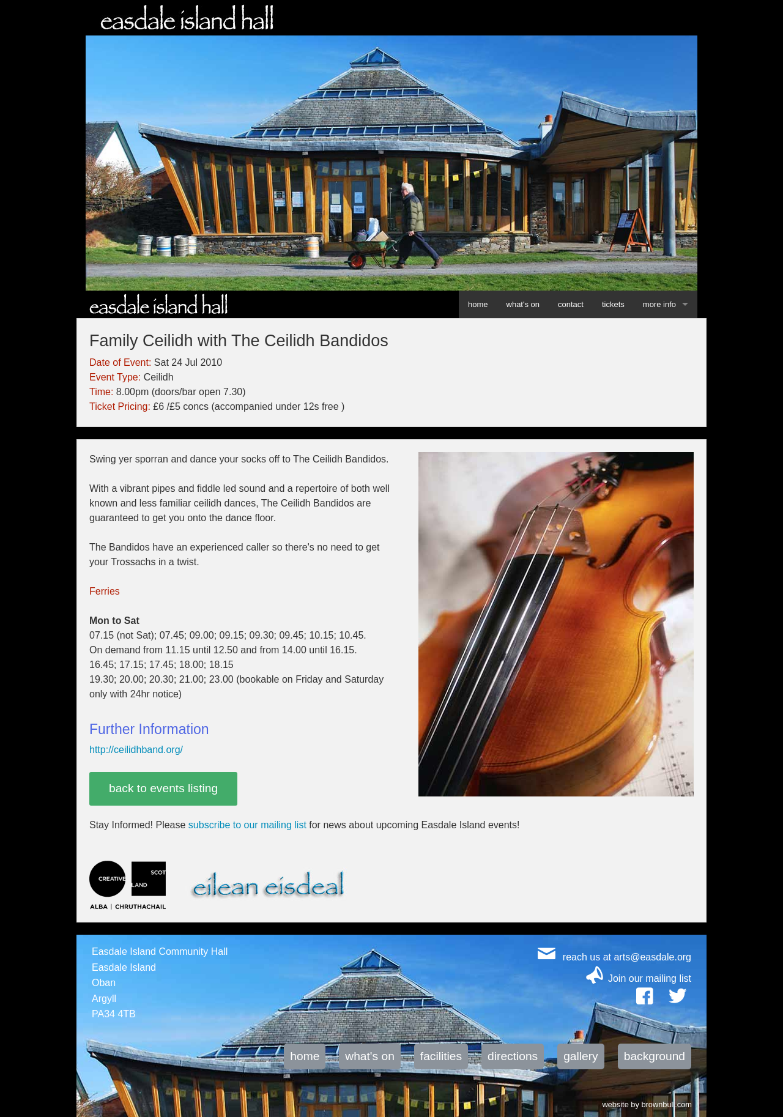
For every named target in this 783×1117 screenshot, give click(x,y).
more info (659, 304)
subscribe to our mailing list (247, 825)
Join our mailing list (649, 978)
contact (571, 304)
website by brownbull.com (647, 1103)
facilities (441, 1056)
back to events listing (163, 788)
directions (513, 1056)
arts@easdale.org (652, 957)
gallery (580, 1056)
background (654, 1056)
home (478, 304)
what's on (523, 304)
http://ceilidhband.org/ (136, 749)
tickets (613, 304)
